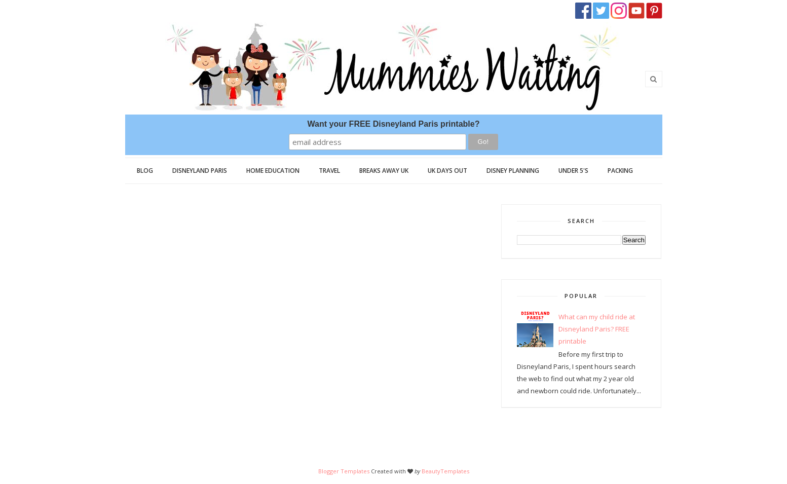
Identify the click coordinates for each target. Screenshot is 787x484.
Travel (329, 170)
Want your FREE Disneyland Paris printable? (394, 124)
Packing (620, 170)
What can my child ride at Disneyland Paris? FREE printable (596, 329)
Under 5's (573, 170)
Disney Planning (512, 170)
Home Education (272, 170)
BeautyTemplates (445, 471)
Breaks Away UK (383, 170)
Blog (145, 170)
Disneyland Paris (199, 170)
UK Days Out (447, 170)
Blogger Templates (343, 471)
